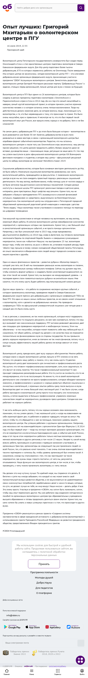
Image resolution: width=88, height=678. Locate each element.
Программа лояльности (44, 572)
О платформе (44, 593)
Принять (44, 564)
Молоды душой (44, 577)
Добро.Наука (44, 582)
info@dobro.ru (11, 615)
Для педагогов (44, 588)
